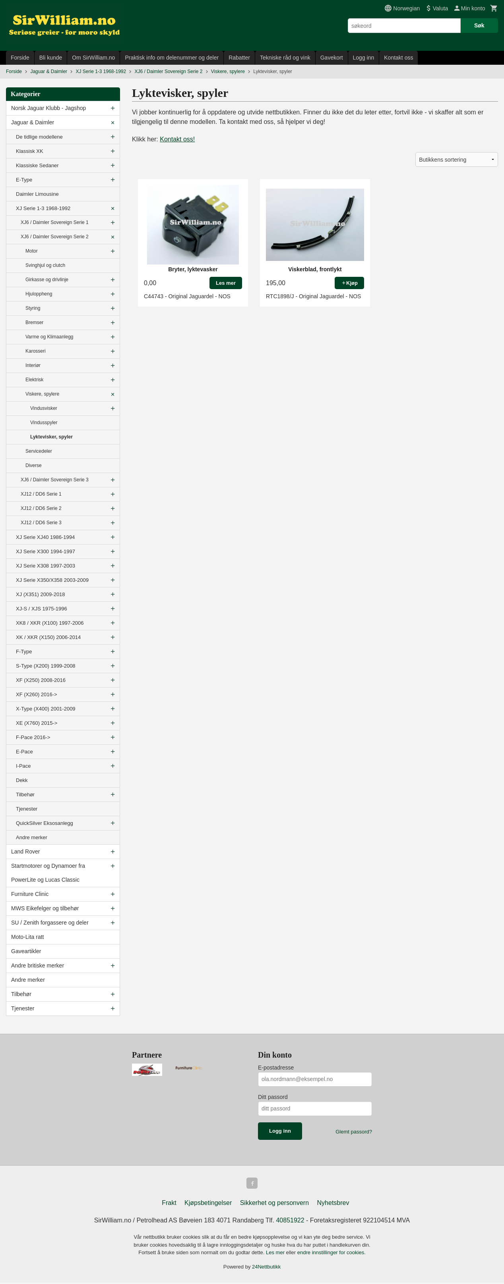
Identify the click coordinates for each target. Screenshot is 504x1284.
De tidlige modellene (39, 137)
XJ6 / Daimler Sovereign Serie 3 (55, 480)
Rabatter (239, 57)
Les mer (276, 1254)
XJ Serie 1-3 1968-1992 (43, 208)
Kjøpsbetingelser (208, 1204)
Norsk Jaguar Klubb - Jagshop (48, 108)
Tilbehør (25, 794)
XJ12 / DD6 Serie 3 (41, 522)
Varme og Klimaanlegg (49, 337)
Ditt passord (273, 1097)
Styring (32, 308)
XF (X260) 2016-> (36, 694)
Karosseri (35, 351)
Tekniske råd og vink (285, 57)
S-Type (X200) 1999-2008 (46, 666)
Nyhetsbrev (333, 1204)
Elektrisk (34, 379)
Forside (20, 57)
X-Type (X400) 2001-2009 (46, 709)
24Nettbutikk (266, 1268)
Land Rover (25, 851)
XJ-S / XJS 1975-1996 (41, 609)
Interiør (33, 365)
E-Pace (24, 752)
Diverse (33, 465)
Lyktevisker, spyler (51, 437)
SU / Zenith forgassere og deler (50, 922)
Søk (479, 25)
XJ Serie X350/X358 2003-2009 (52, 580)
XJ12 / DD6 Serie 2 (41, 508)
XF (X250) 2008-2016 (41, 680)
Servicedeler (38, 451)
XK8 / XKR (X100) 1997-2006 (50, 623)
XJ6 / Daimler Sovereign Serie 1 (55, 222)
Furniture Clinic (29, 894)
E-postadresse (276, 1067)
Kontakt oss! (177, 139)
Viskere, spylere (42, 394)
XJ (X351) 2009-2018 (40, 594)
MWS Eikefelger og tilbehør (45, 908)
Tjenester (26, 809)
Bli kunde (50, 57)
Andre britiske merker (37, 965)
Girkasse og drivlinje (46, 279)
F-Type (24, 652)
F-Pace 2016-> (33, 737)
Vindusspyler (43, 422)
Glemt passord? (353, 1132)
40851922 (290, 1221)
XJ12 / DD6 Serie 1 (41, 494)
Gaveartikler (26, 951)
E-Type (24, 180)
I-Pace (23, 766)
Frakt (169, 1204)
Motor (31, 251)
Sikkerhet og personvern (274, 1204)
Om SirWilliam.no (93, 57)
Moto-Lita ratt (27, 937)
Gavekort (331, 57)
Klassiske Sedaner (37, 165)
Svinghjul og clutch (45, 265)
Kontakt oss (398, 57)
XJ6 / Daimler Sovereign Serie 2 (55, 236)
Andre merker (31, 837)
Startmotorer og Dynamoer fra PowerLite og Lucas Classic (48, 873)
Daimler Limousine (37, 194)
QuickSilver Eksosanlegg (44, 823)
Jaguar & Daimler (32, 122)
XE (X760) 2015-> (36, 723)
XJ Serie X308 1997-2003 (45, 566)
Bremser (34, 322)
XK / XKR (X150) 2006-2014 (48, 637)
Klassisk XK (29, 151)
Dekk (22, 780)
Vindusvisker (43, 408)
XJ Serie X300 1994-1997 (45, 551)
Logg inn (363, 57)
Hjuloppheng (38, 294)
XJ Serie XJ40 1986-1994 (45, 537)
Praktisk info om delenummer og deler (172, 57)
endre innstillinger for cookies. (331, 1254)
